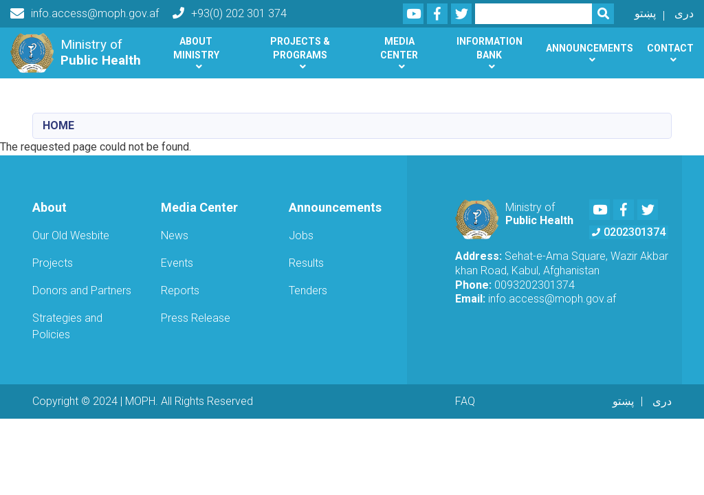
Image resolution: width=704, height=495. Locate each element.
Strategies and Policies (67, 326)
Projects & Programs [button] (300, 48)
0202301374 (629, 232)
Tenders (308, 290)
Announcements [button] (589, 48)
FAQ (465, 401)
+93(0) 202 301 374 (230, 13)
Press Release (195, 317)
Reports (180, 290)
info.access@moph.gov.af (84, 14)
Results (306, 263)
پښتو (645, 13)
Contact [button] (670, 48)
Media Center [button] (399, 48)
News (174, 235)
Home (58, 125)
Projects (52, 263)
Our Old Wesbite (70, 235)
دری (684, 13)
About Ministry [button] (196, 48)
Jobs (301, 235)
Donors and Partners (81, 290)
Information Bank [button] (489, 48)
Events (177, 263)
